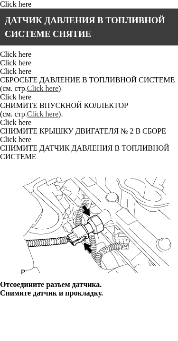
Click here (15, 4)
